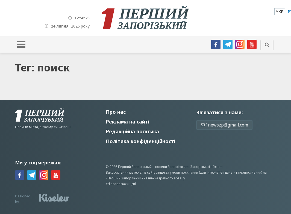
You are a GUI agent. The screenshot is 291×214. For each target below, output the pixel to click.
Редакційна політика (132, 131)
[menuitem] (279, 12)
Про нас (116, 111)
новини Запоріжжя (170, 166)
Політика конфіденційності (140, 141)
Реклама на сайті (127, 121)
